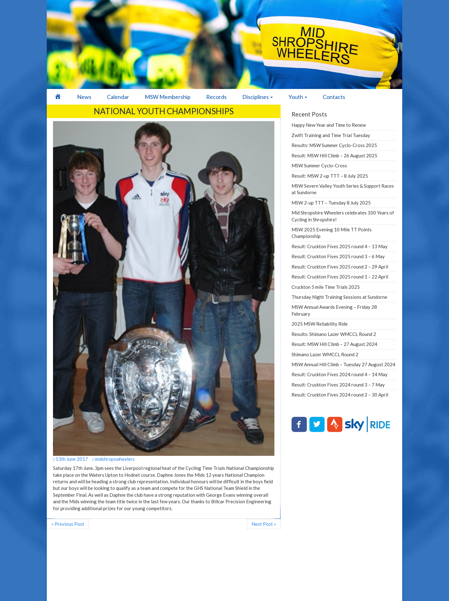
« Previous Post (67, 524)
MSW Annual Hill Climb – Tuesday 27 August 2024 (343, 364)
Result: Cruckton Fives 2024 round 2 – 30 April (340, 394)
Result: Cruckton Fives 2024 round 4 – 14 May (340, 374)
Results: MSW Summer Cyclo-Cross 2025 (334, 145)
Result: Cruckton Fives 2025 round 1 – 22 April (340, 276)
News (84, 96)
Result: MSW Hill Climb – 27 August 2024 (334, 344)
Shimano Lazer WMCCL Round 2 (325, 354)
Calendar (118, 96)
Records (216, 96)
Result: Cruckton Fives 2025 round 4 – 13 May (340, 246)
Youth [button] (297, 96)
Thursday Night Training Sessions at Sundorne (339, 297)
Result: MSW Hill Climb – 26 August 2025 (334, 155)
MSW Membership (168, 96)
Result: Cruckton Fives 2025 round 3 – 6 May (338, 256)
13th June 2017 (70, 459)
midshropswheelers (113, 459)
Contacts (334, 96)
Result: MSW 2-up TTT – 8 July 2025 (330, 176)
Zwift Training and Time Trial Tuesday (331, 135)
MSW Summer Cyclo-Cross (319, 165)
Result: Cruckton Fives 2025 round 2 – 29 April (340, 266)
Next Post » (264, 524)
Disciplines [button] (257, 96)
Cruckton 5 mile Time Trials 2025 (326, 287)
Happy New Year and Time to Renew (329, 125)
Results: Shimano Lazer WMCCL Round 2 (334, 334)
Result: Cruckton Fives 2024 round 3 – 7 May (338, 384)
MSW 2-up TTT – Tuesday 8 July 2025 (331, 202)
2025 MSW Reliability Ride (320, 324)
